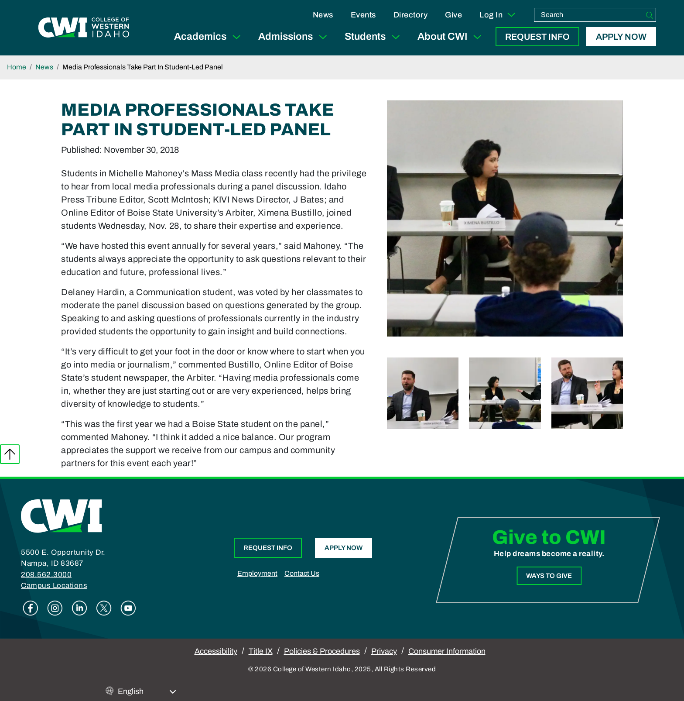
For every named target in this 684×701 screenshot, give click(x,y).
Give (453, 14)
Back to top (10, 454)
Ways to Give (549, 575)
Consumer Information (447, 651)
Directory (410, 14)
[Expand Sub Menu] (236, 37)
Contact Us (301, 573)
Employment (257, 573)
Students (374, 37)
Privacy (384, 651)
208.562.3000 (46, 574)
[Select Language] (147, 692)
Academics (209, 37)
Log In (497, 15)
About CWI (451, 37)
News (323, 14)
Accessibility (216, 651)
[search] (588, 14)
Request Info (537, 36)
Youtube (128, 608)
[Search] (649, 15)
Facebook (30, 608)
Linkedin (79, 608)
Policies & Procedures (322, 651)
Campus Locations (54, 585)
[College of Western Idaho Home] (84, 27)
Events (363, 14)
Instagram (55, 608)
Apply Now (621, 36)
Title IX (261, 651)
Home (16, 67)
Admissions (294, 37)
